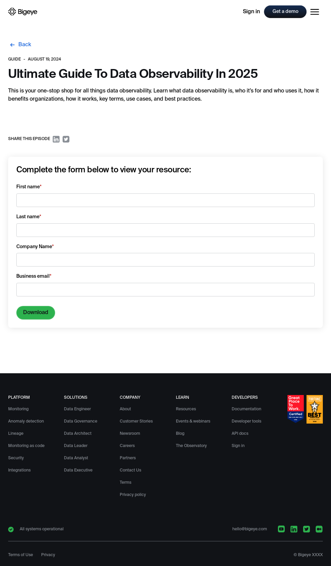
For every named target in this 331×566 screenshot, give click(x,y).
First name (29, 187)
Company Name (35, 246)
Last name (28, 217)
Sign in (251, 12)
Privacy (48, 555)
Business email (33, 276)
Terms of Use (20, 555)
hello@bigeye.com (249, 529)
